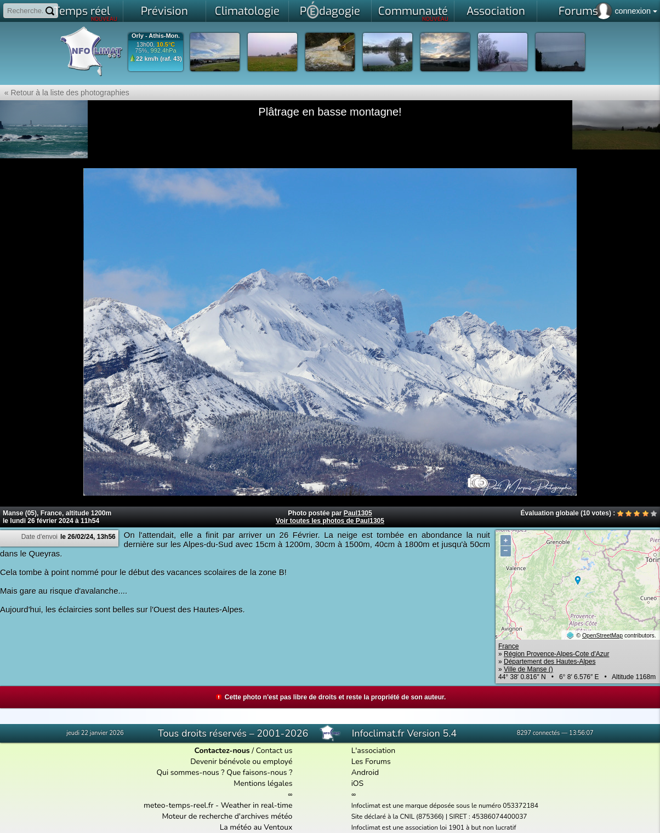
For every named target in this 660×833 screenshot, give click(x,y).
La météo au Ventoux (256, 827)
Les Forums (371, 761)
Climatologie (247, 11)
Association (495, 11)
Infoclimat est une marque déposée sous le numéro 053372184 (444, 805)
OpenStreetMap (602, 635)
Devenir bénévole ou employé (241, 761)
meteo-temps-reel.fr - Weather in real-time (218, 805)
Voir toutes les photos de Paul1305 (330, 521)
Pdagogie (330, 10)
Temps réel (86, 13)
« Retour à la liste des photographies (64, 92)
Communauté (413, 13)
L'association (373, 750)
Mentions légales (263, 783)
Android (365, 772)
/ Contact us (243, 750)
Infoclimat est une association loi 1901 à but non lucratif (433, 827)
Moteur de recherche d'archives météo (227, 816)
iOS (357, 783)
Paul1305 (358, 513)
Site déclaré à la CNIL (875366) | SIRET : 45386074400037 (439, 816)
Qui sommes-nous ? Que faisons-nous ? (224, 772)
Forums (578, 11)
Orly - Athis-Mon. (156, 36)
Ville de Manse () (528, 669)
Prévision (164, 11)
